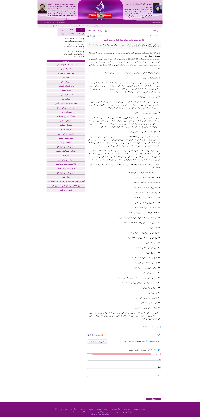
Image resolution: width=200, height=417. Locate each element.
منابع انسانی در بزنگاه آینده (74, 51)
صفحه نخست (156, 22)
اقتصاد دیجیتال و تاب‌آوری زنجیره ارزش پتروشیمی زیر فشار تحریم (74, 42)
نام (160, 359)
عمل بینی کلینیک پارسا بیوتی (66, 64)
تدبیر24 (157, 53)
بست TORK (66, 90)
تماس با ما (81, 25)
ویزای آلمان (66, 177)
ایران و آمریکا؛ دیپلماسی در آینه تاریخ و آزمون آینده (74, 55)
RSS (56, 409)
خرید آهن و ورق (66, 112)
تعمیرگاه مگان (66, 82)
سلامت (150, 35)
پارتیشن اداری (66, 129)
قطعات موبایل (66, 142)
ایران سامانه (95, 414)
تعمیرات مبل (66, 69)
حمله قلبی (144, 326)
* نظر (159, 375)
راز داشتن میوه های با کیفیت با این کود (66, 186)
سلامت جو (66, 99)
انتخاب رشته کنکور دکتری (66, 151)
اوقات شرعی (64, 25)
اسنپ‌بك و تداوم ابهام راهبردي (73, 38)
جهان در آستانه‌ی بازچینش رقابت (62, 4)
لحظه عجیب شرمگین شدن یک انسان (74, 48)
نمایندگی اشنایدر (66, 121)
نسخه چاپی (129, 341)
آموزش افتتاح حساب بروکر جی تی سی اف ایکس (66, 181)
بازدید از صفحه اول (153, 341)
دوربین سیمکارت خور (66, 134)
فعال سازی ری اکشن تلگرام (66, 103)
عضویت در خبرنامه (139, 409)
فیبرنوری (66, 155)
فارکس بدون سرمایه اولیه (66, 164)
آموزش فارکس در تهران (66, 147)
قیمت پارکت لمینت (66, 95)
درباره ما (73, 25)
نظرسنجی (89, 25)
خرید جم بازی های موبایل (66, 108)
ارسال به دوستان (141, 341)
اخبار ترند (65, 77)
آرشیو (132, 18)
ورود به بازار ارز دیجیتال (66, 168)
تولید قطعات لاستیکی (66, 86)
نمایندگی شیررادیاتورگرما (66, 116)
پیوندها (50, 25)
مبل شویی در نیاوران (66, 73)
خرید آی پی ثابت (66, 190)
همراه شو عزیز (98, 25)
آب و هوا (82, 409)
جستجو (91, 409)
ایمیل (159, 367)
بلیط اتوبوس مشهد (66, 138)
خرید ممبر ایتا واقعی (66, 160)
